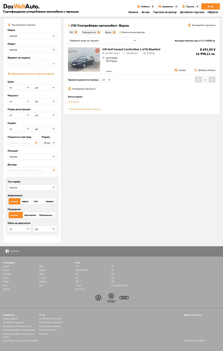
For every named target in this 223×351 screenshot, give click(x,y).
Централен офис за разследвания (19, 329)
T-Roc (6, 277)
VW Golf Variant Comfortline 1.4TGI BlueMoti (131, 49)
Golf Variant (73, 101)
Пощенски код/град (19, 136)
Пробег (12, 123)
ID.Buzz (6, 289)
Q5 (76, 277)
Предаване (14, 209)
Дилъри (12, 164)
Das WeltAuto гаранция (50, 322)
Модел (11, 43)
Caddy (6, 281)
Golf (41, 266)
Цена (11, 81)
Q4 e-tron (80, 289)
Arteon (6, 266)
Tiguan (42, 269)
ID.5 (41, 285)
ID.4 (5, 285)
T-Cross (42, 277)
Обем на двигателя (19, 223)
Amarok (42, 281)
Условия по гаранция (13, 322)
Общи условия (10, 318)
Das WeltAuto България (50, 318)
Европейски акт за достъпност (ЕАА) (20, 340)
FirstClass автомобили (49, 326)
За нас (146, 12)
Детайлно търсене (192, 12)
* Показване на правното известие (84, 109)
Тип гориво (14, 181)
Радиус (46, 136)
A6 (113, 269)
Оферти (213, 12)
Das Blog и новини (48, 329)
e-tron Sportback (119, 285)
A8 (76, 273)
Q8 (113, 281)
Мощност (13, 95)
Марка (11, 30)
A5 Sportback (81, 269)
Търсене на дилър (165, 12)
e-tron (78, 285)
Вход (210, 6)
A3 (76, 266)
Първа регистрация (19, 109)
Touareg (7, 273)
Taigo (41, 273)
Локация (13, 150)
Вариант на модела (19, 57)
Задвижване (15, 195)
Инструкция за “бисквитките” (17, 326)
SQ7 (77, 281)
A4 (113, 266)
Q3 (113, 273)
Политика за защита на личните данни (18, 335)
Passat (6, 269)
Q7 (113, 277)
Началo (133, 12)
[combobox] (24, 143)
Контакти (43, 333)
